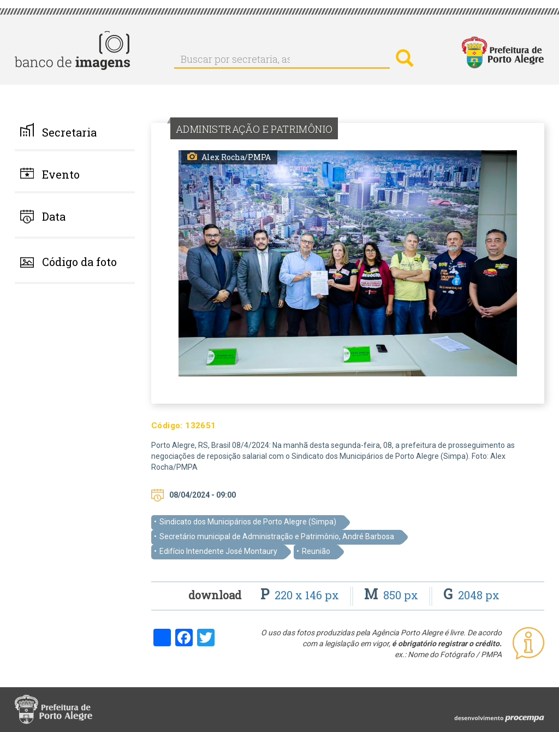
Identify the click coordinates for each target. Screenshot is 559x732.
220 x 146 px (301, 595)
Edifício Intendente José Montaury (218, 551)
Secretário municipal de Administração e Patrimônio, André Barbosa (276, 536)
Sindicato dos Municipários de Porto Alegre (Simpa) (247, 521)
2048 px (471, 595)
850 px (392, 595)
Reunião (316, 551)
